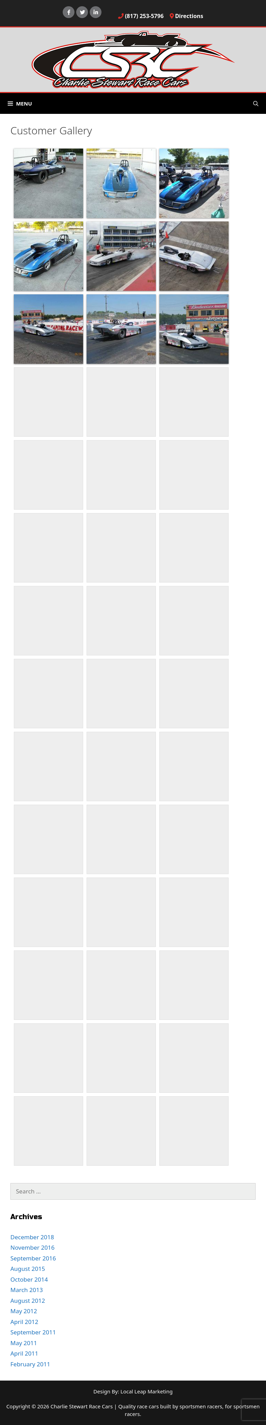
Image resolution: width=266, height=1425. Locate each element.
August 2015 (27, 1269)
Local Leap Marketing (147, 1391)
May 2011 (23, 1343)
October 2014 (29, 1279)
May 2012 (23, 1311)
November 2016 (32, 1247)
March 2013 (26, 1290)
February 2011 (30, 1364)
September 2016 (33, 1258)
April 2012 (24, 1322)
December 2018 (32, 1237)
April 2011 (24, 1353)
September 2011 (33, 1332)
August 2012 (27, 1301)
